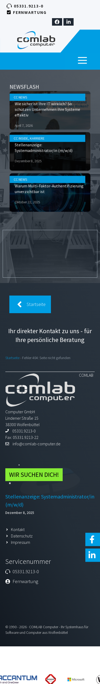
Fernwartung (29, 12)
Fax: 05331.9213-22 (21, 437)
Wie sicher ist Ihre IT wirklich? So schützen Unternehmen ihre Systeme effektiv (48, 121)
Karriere (40, 142)
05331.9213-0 (28, 6)
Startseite (12, 357)
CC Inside (29, 142)
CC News (29, 112)
